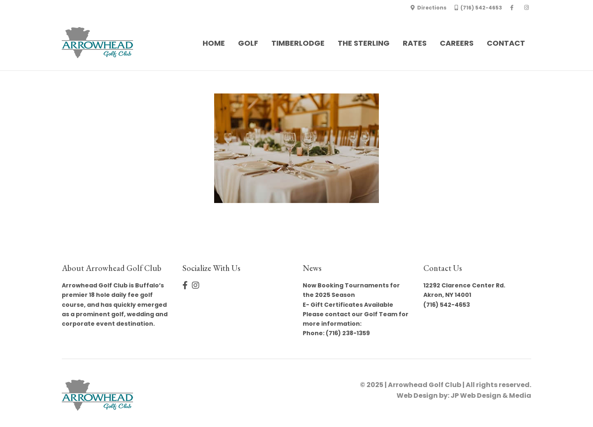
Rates (415, 43)
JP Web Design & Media (491, 395)
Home (214, 43)
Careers (457, 43)
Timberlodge (298, 43)
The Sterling (364, 43)
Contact (506, 43)
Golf (248, 43)
